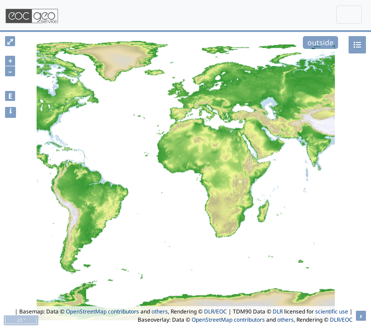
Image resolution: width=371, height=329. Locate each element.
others (159, 311)
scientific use (331, 311)
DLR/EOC (215, 311)
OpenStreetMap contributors (102, 311)
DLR (278, 311)
